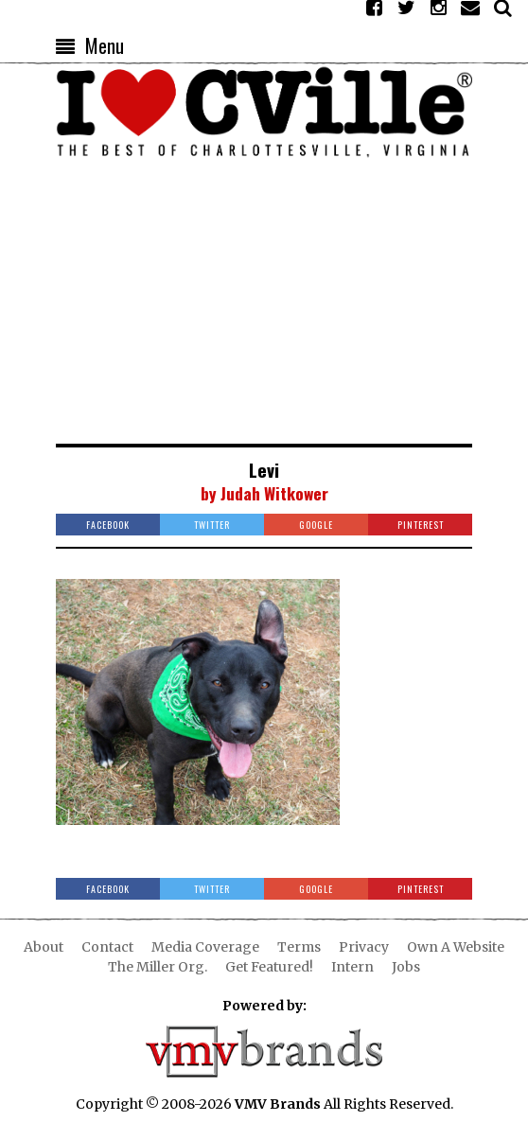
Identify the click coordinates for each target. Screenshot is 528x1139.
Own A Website (455, 946)
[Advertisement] (264, 301)
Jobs (406, 966)
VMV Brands (278, 1104)
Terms (299, 946)
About (43, 946)
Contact (107, 946)
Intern (352, 966)
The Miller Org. (157, 966)
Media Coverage (205, 946)
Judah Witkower (274, 493)
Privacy (364, 946)
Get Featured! (269, 966)
